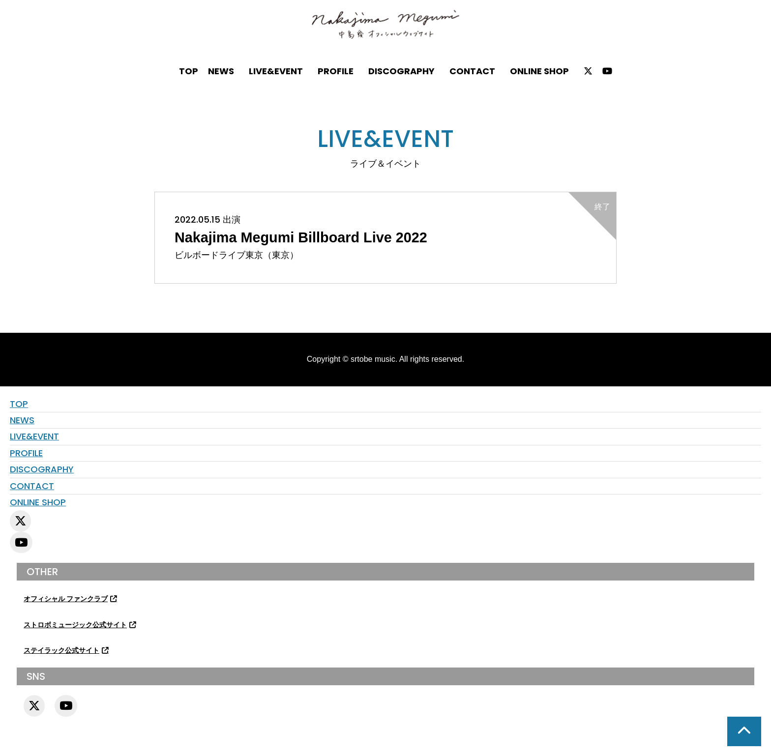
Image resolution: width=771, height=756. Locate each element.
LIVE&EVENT (276, 71)
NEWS (221, 71)
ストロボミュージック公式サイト (75, 625)
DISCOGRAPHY (401, 71)
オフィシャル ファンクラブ (66, 599)
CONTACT (472, 71)
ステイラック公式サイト (61, 650)
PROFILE (336, 71)
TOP (188, 71)
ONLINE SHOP (539, 71)
